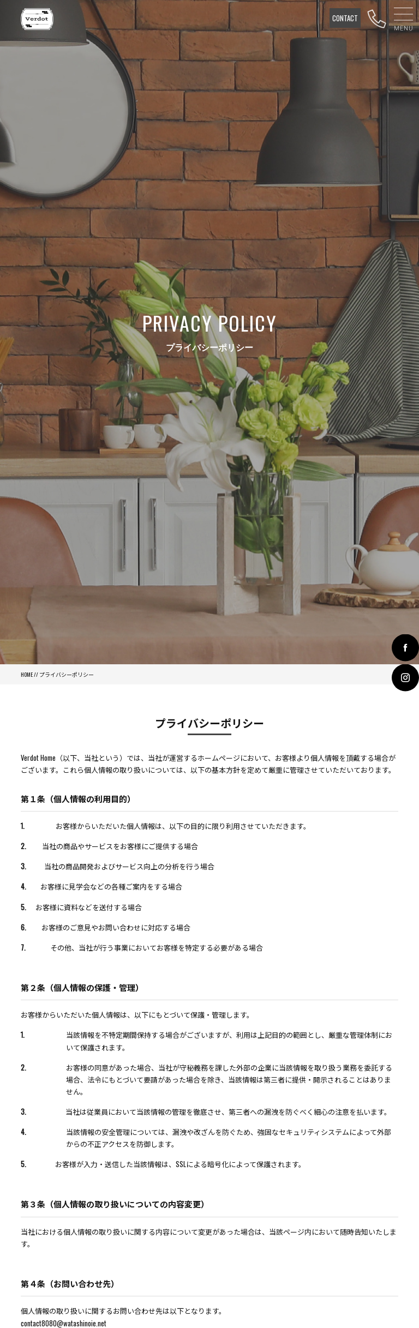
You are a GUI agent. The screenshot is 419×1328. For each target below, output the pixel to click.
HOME (27, 674)
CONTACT (345, 18)
